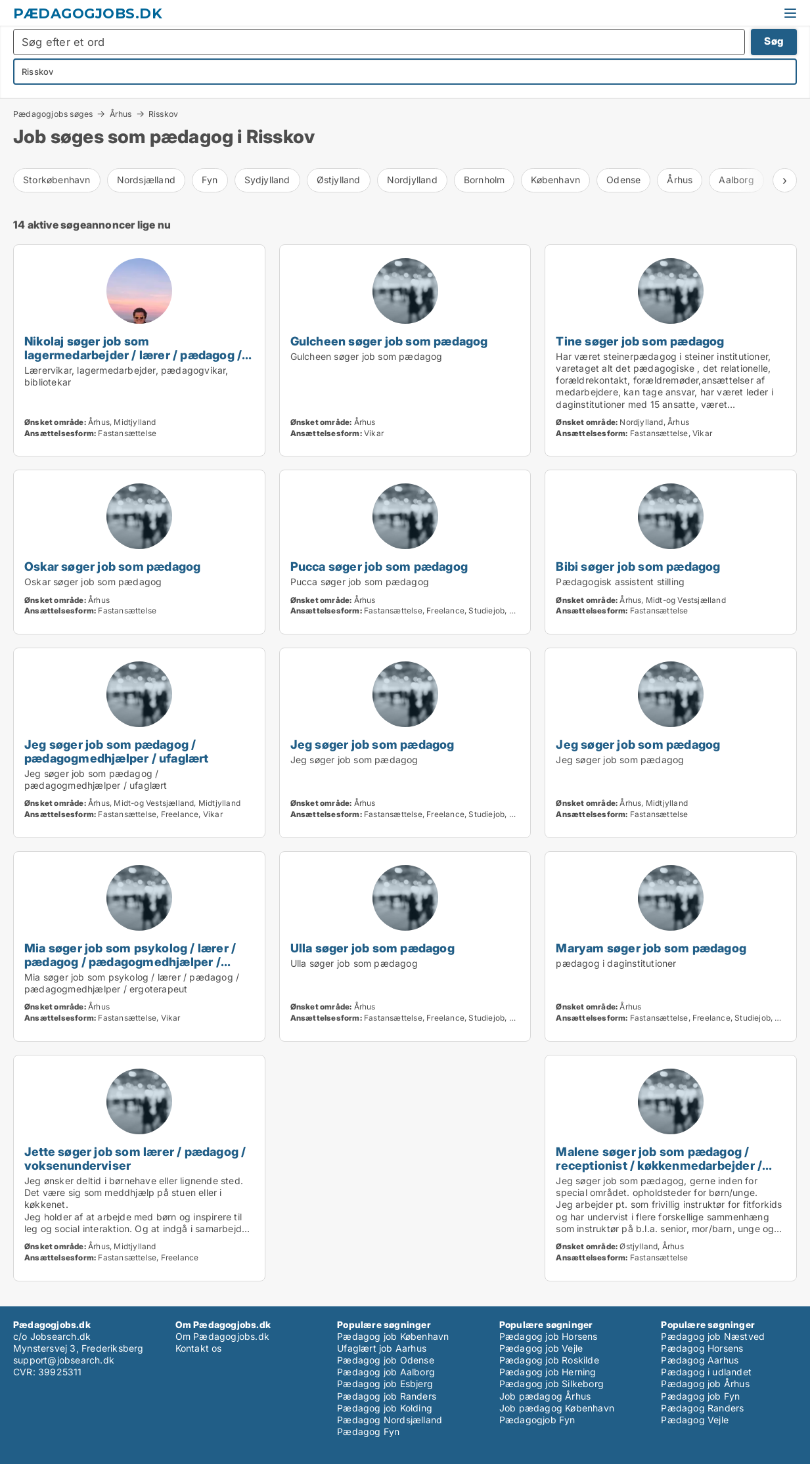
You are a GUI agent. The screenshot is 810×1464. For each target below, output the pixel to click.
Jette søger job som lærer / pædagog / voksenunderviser (135, 1158)
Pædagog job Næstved (713, 1336)
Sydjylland (267, 179)
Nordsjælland (146, 179)
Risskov (163, 114)
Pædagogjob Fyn (537, 1419)
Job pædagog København (556, 1407)
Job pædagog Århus (545, 1396)
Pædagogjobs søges (53, 113)
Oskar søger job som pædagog (112, 566)
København (555, 179)
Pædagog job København (393, 1336)
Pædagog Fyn (368, 1431)
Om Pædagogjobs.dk (222, 1336)
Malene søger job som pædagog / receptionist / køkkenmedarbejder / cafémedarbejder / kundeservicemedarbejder (659, 1172)
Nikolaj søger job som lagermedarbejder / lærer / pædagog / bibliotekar (133, 355)
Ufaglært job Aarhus (381, 1348)
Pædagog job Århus (705, 1383)
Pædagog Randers (702, 1407)
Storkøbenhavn (57, 179)
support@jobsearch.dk (63, 1359)
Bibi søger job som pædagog (638, 566)
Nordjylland (412, 179)
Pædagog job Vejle (541, 1348)
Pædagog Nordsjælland (389, 1419)
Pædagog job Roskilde (549, 1359)
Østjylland (339, 179)
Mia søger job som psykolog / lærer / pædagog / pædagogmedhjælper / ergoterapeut (130, 962)
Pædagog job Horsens (548, 1336)
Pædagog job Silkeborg (551, 1383)
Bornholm (484, 179)
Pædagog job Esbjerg (385, 1383)
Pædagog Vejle (695, 1419)
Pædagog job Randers (386, 1396)
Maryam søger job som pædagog (651, 948)
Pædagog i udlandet (706, 1371)
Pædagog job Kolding (384, 1407)
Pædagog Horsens (702, 1348)
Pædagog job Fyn (700, 1396)
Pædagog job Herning (547, 1371)
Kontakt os (198, 1348)
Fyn (210, 179)
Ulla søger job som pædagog (372, 948)
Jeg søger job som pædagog (372, 744)
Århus (121, 113)
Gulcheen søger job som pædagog (389, 341)
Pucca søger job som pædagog (379, 566)
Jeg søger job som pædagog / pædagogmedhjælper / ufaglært (116, 751)
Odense (623, 179)
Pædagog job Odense (385, 1359)
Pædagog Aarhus (699, 1359)
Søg (774, 41)
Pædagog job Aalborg (386, 1371)
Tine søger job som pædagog (640, 341)
